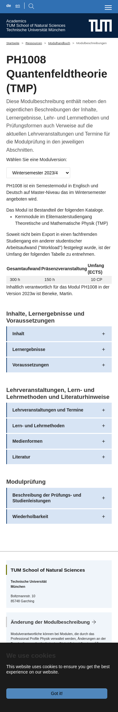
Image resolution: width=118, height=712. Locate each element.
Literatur (22, 456)
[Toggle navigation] (108, 7)
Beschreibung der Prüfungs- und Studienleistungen (47, 498)
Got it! (57, 693)
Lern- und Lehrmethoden (39, 425)
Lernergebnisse (29, 349)
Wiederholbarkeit (30, 516)
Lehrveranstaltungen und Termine (48, 409)
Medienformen (28, 441)
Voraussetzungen (31, 364)
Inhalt (18, 333)
